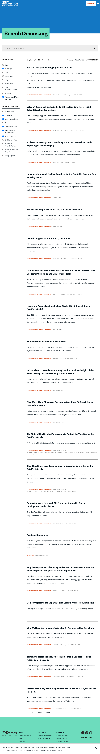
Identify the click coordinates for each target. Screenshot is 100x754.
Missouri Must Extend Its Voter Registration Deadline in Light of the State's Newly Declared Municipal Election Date (60, 372)
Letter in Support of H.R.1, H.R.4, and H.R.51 (48, 238)
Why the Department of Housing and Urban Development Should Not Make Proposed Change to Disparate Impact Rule (61, 569)
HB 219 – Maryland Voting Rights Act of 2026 (49, 67)
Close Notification (90, 749)
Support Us (42, 732)
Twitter (86, 732)
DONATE (90, 3)
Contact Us (60, 732)
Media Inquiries (61, 738)
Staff (20, 738)
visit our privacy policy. (54, 750)
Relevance (79, 60)
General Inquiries (62, 735)
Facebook (82, 732)
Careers (22, 741)
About (21, 732)
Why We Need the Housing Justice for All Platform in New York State (60, 627)
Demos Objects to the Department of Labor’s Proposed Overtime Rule (61, 602)
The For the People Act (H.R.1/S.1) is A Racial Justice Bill (54, 209)
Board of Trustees (25, 735)
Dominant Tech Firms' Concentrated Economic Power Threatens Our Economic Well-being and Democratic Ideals (61, 272)
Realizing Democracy (37, 534)
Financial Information (45, 735)
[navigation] (98, 3)
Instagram (90, 732)
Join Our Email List (44, 738)
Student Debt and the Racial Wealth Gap (46, 341)
